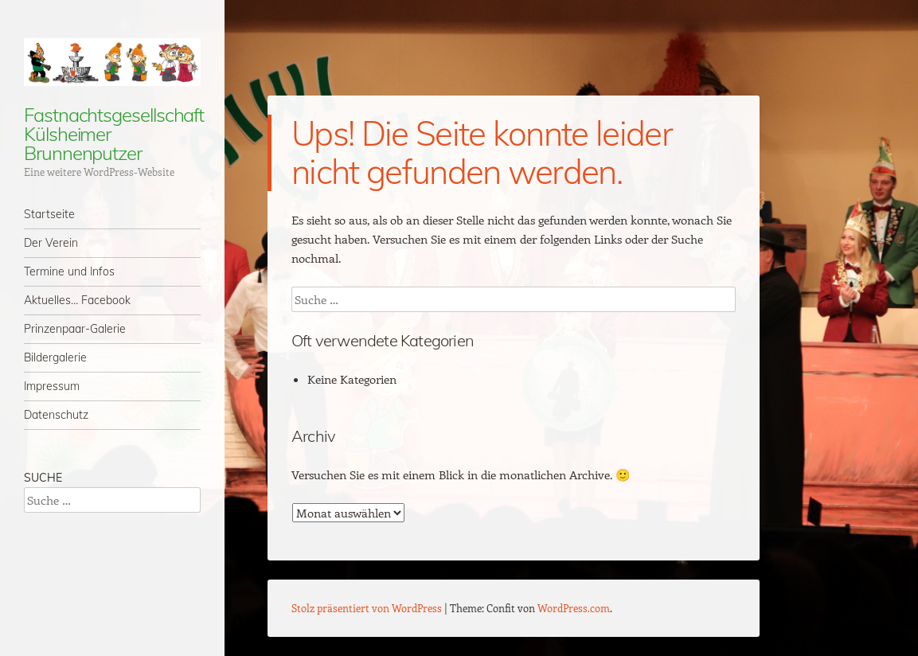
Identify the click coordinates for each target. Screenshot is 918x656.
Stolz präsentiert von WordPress (366, 608)
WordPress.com (573, 608)
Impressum (52, 386)
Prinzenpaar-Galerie (75, 329)
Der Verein (51, 243)
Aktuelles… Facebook (77, 300)
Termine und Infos (69, 271)
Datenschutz (56, 415)
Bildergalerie (55, 357)
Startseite (49, 214)
